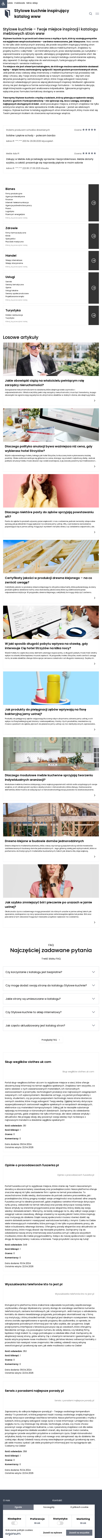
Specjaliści (10, 238)
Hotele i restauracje (14, 315)
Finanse (9, 199)
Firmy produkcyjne (14, 193)
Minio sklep (32, 2)
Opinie (8, 287)
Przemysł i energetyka (15, 214)
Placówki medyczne (14, 241)
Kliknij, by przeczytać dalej (16, 218)
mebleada (19, 2)
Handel (11, 255)
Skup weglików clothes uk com (28, 1062)
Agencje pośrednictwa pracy (19, 205)
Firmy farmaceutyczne (16, 232)
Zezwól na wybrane (52, 1532)
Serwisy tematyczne (15, 284)
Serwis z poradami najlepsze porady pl (34, 1391)
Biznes (10, 189)
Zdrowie (12, 228)
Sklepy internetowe (14, 260)
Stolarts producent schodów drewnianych (28, 129)
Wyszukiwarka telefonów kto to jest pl (33, 1284)
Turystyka (13, 310)
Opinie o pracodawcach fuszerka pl (32, 1165)
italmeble (8, 2)
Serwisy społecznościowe (17, 293)
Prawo (8, 208)
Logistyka (10, 211)
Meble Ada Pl (12, 153)
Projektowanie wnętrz (15, 296)
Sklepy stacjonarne (14, 263)
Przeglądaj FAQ (51, 1021)
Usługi (10, 277)
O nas (6, 1500)
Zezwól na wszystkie (79, 1532)
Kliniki (8, 235)
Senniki (9, 281)
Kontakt (57, 1500)
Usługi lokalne (12, 290)
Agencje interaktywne (15, 196)
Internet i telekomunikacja (17, 202)
